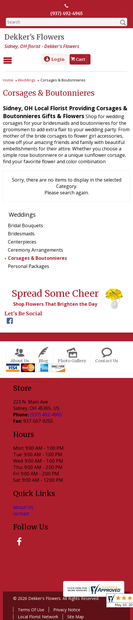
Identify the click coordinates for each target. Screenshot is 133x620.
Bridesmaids (21, 233)
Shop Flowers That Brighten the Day (54, 303)
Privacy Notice (65, 609)
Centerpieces (22, 241)
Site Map (74, 616)
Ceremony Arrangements (35, 249)
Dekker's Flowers (33, 37)
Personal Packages (28, 265)
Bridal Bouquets (25, 225)
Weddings (27, 79)
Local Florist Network (36, 616)
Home (8, 79)
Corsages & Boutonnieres (37, 257)
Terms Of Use (29, 609)
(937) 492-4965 (67, 14)
